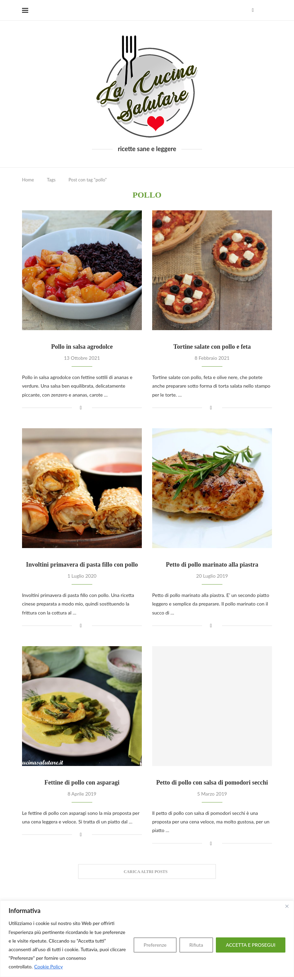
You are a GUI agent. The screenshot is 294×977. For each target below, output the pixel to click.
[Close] (287, 906)
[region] (147, 939)
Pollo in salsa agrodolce (82, 346)
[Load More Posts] (147, 871)
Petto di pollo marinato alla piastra (212, 564)
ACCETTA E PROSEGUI (250, 945)
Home (28, 179)
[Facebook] (253, 10)
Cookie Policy (48, 966)
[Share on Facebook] (81, 408)
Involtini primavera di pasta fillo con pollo (82, 564)
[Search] (268, 10)
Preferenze (155, 945)
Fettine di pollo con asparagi (81, 782)
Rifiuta (196, 945)
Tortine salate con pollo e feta (212, 346)
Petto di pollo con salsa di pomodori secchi (212, 782)
